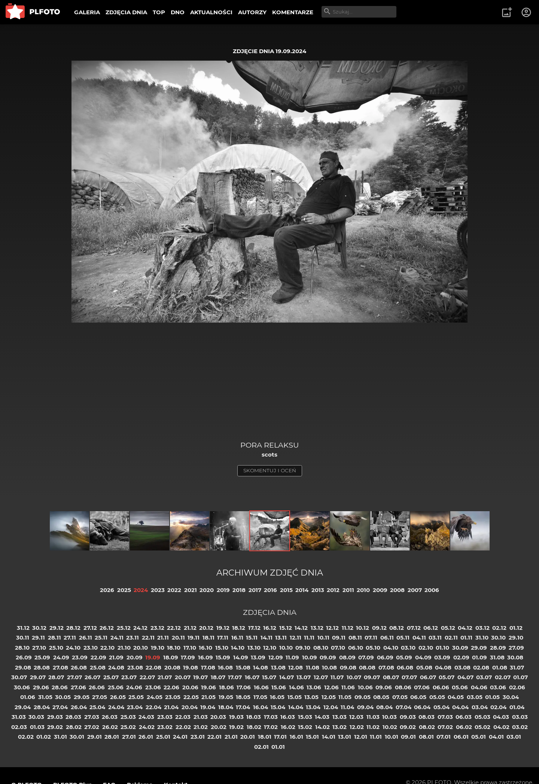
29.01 (94, 736)
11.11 (309, 637)
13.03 (339, 716)
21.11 (163, 637)
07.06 (422, 687)
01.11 (466, 637)
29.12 (56, 627)
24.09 (61, 657)
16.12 (269, 627)
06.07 (428, 677)
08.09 (347, 657)
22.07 (147, 677)
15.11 (252, 637)
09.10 (302, 647)
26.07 (92, 677)
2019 (223, 590)
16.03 (287, 716)
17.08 (208, 667)
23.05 (172, 697)
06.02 (464, 726)
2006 (431, 590)
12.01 (360, 736)
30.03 (36, 716)
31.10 (481, 637)
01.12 (516, 627)
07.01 (443, 736)
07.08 (386, 667)
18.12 (238, 627)
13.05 (311, 697)
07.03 (445, 716)
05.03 (482, 716)
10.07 (354, 677)
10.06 (365, 687)
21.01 (231, 736)
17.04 (243, 707)
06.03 (464, 716)
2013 (317, 590)
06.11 (387, 637)
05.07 (446, 677)
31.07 (517, 667)
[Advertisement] (269, 384)
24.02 (147, 726)
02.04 (498, 707)
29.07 (38, 677)
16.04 (260, 707)
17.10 (189, 647)
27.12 (90, 627)
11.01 (376, 736)
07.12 (414, 627)
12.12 (332, 627)
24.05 (154, 697)
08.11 (355, 637)
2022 (174, 590)
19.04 (207, 707)
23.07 (129, 677)
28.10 (22, 647)
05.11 (402, 637)
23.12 (157, 627)
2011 (348, 590)
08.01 (426, 736)
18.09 (170, 657)
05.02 (482, 726)
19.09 (152, 657)
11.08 (312, 667)
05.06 (460, 687)
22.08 (153, 667)
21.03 (201, 716)
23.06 (153, 687)
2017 (255, 590)
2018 (239, 590)
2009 (380, 590)
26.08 (79, 667)
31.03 (19, 716)
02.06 (517, 687)
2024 (141, 590)
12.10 (269, 647)
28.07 (56, 677)
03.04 (480, 707)
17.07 (235, 677)
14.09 (240, 657)
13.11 (281, 637)
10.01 (391, 736)
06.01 (461, 736)
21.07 (165, 677)
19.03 (236, 716)
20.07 (183, 677)
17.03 (271, 716)
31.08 (497, 657)
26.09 (24, 657)
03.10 (408, 647)
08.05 (381, 697)
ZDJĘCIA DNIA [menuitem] (126, 12)
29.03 (55, 716)
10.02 (390, 726)
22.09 (98, 657)
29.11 (38, 637)
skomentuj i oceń (269, 470)
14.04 (295, 707)
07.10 (338, 647)
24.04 (116, 707)
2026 (107, 590)
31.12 (23, 627)
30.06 (22, 687)
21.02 (201, 726)
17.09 (188, 657)
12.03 (356, 716)
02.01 (261, 746)
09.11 (338, 637)
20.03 (218, 716)
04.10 (390, 647)
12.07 (321, 677)
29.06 (41, 687)
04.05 (456, 697)
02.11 (451, 637)
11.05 (344, 697)
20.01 (247, 736)
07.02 (445, 726)
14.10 (237, 647)
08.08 (367, 667)
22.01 (214, 736)
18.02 (254, 726)
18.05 (243, 697)
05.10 (373, 647)
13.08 (278, 667)
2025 (124, 590)
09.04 (365, 707)
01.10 (442, 647)
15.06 (278, 687)
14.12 (301, 627)
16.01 (296, 736)
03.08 (462, 667)
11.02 (373, 726)
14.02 (322, 726)
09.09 (328, 657)
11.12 (347, 627)
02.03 (19, 726)
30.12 (39, 627)
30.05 (63, 697)
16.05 (277, 697)
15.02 (305, 726)
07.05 (400, 697)
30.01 (77, 736)
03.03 (520, 716)
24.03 (146, 716)
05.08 (424, 667)
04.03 (501, 716)
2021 (190, 590)
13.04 (313, 707)
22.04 (153, 707)
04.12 (465, 627)
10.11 (323, 637)
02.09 (461, 657)
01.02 (43, 736)
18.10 (173, 647)
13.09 (258, 657)
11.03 (373, 716)
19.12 (222, 627)
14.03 (322, 716)
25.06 (116, 687)
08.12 (396, 627)
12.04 (330, 707)
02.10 (425, 647)
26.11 (85, 637)
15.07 (269, 677)
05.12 (448, 627)
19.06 (208, 687)
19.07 (200, 677)
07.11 (371, 637)
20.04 (190, 707)
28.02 (74, 726)
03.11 (435, 637)
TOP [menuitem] (159, 12)
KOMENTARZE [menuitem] (292, 12)
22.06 (171, 687)
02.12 (499, 627)
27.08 (60, 667)
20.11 (178, 637)
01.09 (479, 657)
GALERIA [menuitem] (87, 12)
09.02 (408, 726)
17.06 (244, 687)
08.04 (384, 707)
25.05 (136, 697)
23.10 (90, 647)
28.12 (73, 627)
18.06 (226, 687)
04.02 (501, 726)
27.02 (91, 726)
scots (269, 454)
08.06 (403, 687)
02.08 (481, 667)
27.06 (78, 687)
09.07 (372, 677)
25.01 (163, 736)
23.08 (135, 667)
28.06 (60, 687)
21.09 (116, 657)
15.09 (223, 657)
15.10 (221, 647)
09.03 (408, 716)
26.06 (97, 687)
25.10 (56, 647)
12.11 (295, 637)
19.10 (157, 647)
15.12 (285, 627)
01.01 (278, 746)
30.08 (515, 657)
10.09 (309, 657)
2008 (397, 590)
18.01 (264, 736)
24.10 (73, 647)
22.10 (107, 647)
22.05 (191, 697)
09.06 (383, 687)
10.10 (286, 647)
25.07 (111, 677)
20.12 (206, 627)
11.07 (337, 677)
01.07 (520, 677)
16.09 (205, 657)
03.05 (474, 697)
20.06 (190, 687)
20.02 (218, 726)
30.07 (19, 677)
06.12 (430, 627)
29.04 (23, 707)
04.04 (460, 707)
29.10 (516, 637)
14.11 (266, 637)
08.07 (391, 677)
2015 (286, 590)
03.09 (442, 657)
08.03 (426, 716)
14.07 (286, 677)
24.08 (116, 667)
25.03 (128, 716)
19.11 (194, 637)
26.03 (110, 716)
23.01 (198, 736)
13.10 (254, 647)
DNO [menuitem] (178, 12)
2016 (270, 590)
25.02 (128, 726)
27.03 (91, 716)
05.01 (478, 736)
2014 (301, 590)
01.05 (492, 697)
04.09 (423, 657)
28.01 (111, 736)
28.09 (498, 647)
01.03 (37, 726)
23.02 (165, 726)
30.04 (511, 697)
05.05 (437, 697)
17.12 (254, 627)
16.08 (225, 667)
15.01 (312, 736)
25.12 (124, 627)
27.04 (60, 707)
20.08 (172, 667)
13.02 (339, 726)
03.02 (520, 726)
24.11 (117, 637)
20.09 (135, 657)
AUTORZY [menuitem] (252, 12)
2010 (363, 590)
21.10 (124, 647)
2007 (415, 590)
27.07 (74, 677)
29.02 (55, 726)
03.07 (484, 677)
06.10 (355, 647)
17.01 (280, 736)
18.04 (225, 707)
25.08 (98, 667)
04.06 (479, 687)
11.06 (348, 687)
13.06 (314, 687)
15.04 (278, 707)
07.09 (366, 657)
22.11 (148, 637)
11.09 (292, 657)
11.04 (347, 707)
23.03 (165, 716)
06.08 (405, 667)
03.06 (498, 687)
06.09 (385, 657)
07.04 (403, 707)
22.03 (183, 716)
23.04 (135, 707)
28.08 (42, 667)
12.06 (331, 687)
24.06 (134, 687)
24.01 (180, 736)
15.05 (294, 697)
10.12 (362, 627)
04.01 (496, 736)
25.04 (97, 707)
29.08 (23, 667)
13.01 (344, 736)
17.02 (271, 726)
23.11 (132, 637)
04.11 (419, 637)
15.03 (305, 716)
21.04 (171, 707)
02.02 (26, 736)
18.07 (218, 677)
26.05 (118, 697)
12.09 (275, 657)
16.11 (237, 637)
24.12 (140, 627)
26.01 (145, 736)
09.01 (408, 736)
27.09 (516, 647)
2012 (333, 590)
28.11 (54, 637)
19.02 (236, 726)
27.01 (129, 736)
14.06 (296, 687)
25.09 (42, 657)
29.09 (479, 647)
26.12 (107, 627)
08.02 (427, 726)
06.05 (418, 697)
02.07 (503, 677)
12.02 (357, 726)
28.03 (73, 716)
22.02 (183, 726)
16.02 (288, 726)
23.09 (80, 657)
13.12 (317, 627)
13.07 (303, 677)
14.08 (260, 667)
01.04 (516, 707)
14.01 (328, 736)
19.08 (190, 667)
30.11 (22, 637)
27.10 (39, 647)
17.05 (260, 697)
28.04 (42, 707)
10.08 (329, 667)
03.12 (482, 627)
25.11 (101, 637)
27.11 (70, 637)
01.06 (27, 697)
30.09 (460, 647)
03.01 (513, 736)
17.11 (222, 637)
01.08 (499, 667)
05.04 (441, 707)
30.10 (498, 637)
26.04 (79, 707)
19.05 (226, 697)
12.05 (329, 697)
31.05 (45, 697)
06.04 (422, 707)
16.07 (252, 677)
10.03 (389, 716)
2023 (158, 590)
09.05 (362, 697)
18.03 (253, 716)
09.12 (379, 627)
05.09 (404, 657)
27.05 (99, 697)
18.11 (208, 637)
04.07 (465, 677)
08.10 (320, 647)
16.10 (205, 647)
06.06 (441, 687)
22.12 (174, 627)
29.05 (81, 697)
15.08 (243, 667)
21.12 (190, 627)
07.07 (409, 677)
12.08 (295, 667)
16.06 (261, 687)
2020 (207, 590)
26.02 (110, 726)
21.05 (208, 697)
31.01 (60, 736)
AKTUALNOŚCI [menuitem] (211, 12)
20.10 (140, 647)
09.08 (348, 667)
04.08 (443, 667)
